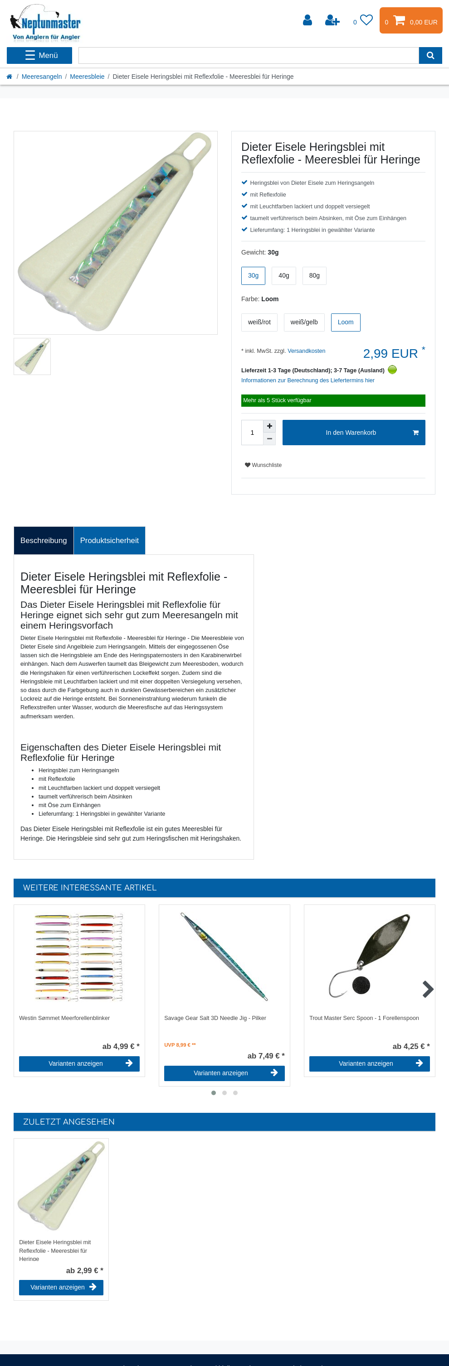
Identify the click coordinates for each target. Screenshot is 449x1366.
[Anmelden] (308, 20)
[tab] (44, 540)
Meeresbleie (87, 76)
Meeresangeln (42, 76)
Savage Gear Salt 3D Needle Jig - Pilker (215, 1018)
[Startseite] (10, 76)
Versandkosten (306, 351)
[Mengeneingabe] (252, 432)
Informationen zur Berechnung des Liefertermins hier (308, 380)
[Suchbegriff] (248, 55)
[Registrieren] (333, 20)
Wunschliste (263, 465)
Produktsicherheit (109, 540)
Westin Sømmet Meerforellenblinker (64, 1018)
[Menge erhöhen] (269, 426)
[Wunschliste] (363, 20)
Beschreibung (43, 540)
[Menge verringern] (269, 439)
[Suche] (430, 55)
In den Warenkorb (372, 433)
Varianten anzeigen (91, 1063)
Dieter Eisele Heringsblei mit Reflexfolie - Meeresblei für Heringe (55, 1250)
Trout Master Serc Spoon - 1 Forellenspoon (364, 1018)
